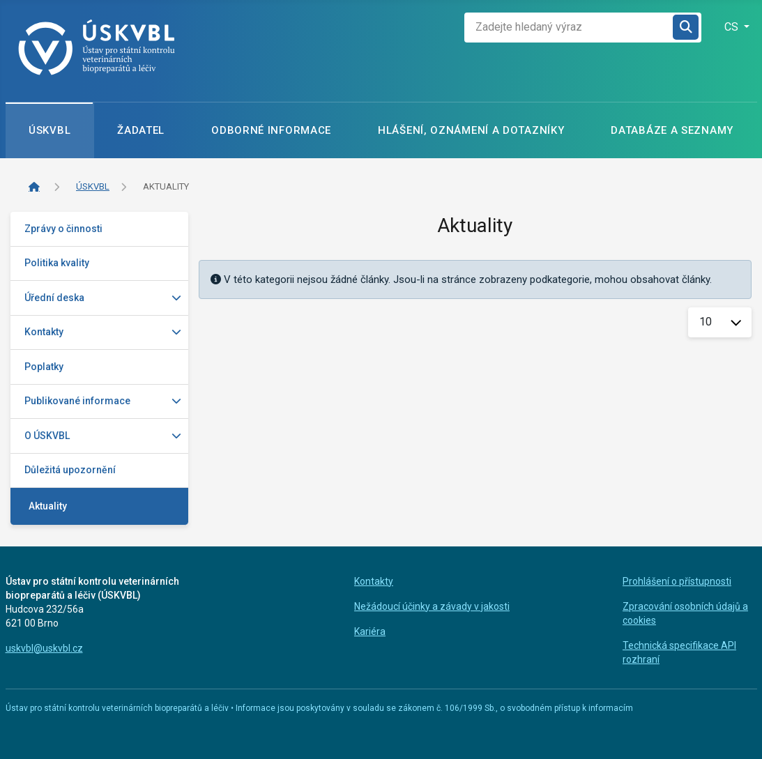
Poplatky (43, 366)
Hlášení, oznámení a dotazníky (471, 130)
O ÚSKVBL (47, 435)
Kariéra (370, 631)
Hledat (686, 27)
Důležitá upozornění (70, 469)
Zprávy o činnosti (63, 228)
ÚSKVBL (49, 130)
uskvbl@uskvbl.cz (44, 648)
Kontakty (43, 331)
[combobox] (568, 28)
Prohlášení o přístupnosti (677, 581)
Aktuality (48, 506)
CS (732, 26)
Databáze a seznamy (672, 130)
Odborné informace (271, 130)
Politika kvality (56, 262)
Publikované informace (77, 400)
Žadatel (141, 130)
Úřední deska (54, 297)
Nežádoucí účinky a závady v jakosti (432, 606)
